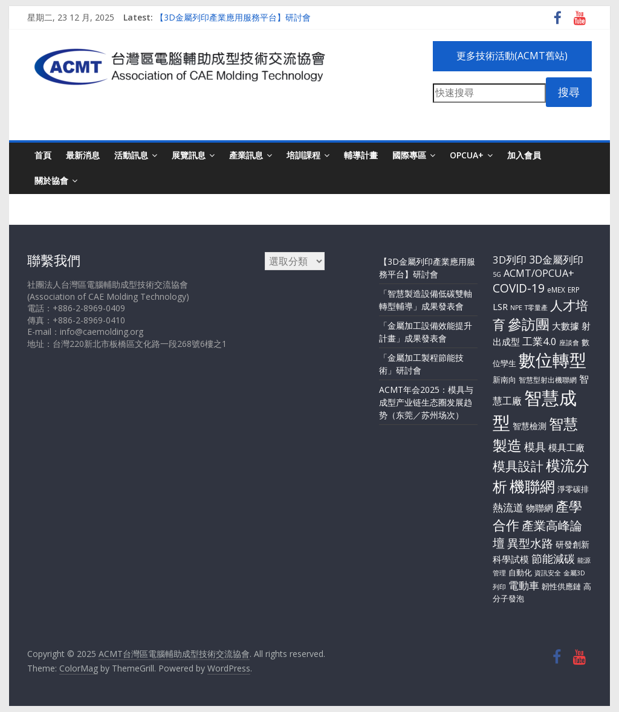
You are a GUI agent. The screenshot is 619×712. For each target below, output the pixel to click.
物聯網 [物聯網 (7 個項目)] (539, 508)
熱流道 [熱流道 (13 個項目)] (508, 507)
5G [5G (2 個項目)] (497, 274)
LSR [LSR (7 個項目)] (500, 306)
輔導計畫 (361, 155)
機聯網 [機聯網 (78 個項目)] (532, 486)
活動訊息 (131, 155)
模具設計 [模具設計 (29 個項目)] (518, 466)
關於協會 (51, 180)
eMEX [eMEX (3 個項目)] (556, 289)
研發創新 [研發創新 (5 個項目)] (572, 544)
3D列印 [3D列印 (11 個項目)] (510, 260)
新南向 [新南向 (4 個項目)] (504, 379)
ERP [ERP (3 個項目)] (574, 289)
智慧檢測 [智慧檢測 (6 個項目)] (529, 426)
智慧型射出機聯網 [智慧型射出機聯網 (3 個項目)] (548, 379)
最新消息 (83, 155)
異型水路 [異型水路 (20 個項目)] (530, 543)
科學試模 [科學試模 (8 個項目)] (511, 559)
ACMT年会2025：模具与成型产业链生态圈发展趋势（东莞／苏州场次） (426, 402)
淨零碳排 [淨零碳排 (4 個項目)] (573, 489)
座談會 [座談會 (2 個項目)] (569, 342)
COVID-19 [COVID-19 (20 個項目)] (519, 288)
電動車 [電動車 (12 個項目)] (523, 585)
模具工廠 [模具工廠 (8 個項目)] (566, 447)
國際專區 (409, 155)
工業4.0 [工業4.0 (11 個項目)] (539, 341)
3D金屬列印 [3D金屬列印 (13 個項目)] (556, 259)
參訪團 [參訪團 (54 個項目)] (528, 324)
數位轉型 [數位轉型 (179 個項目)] (552, 359)
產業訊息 (246, 155)
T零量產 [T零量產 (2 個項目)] (536, 307)
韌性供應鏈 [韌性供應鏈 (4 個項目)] (561, 586)
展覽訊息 (189, 155)
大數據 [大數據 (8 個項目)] (565, 326)
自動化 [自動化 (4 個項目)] (520, 572)
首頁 (42, 155)
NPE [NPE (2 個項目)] (516, 307)
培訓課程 (303, 155)
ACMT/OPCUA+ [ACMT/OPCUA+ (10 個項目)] (539, 273)
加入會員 (524, 155)
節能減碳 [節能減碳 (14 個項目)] (553, 558)
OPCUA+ (467, 155)
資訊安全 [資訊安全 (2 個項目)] (547, 573)
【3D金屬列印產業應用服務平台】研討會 (233, 17)
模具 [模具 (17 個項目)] (535, 446)
